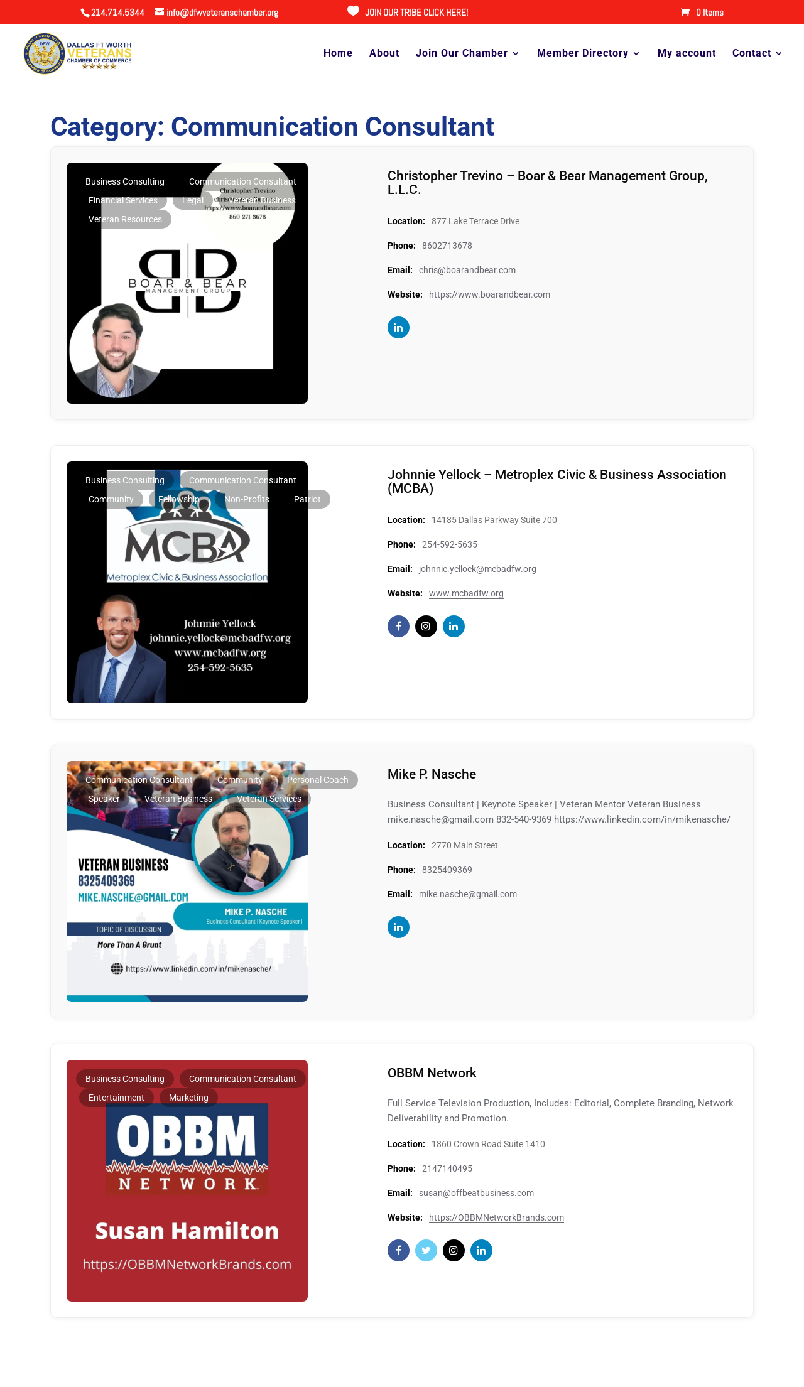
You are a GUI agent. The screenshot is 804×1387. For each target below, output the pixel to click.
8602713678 (447, 245)
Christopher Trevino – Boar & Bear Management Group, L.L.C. (555, 182)
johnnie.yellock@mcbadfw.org (477, 569)
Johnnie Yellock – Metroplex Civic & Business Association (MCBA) (526, 481)
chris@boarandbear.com (467, 270)
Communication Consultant (242, 181)
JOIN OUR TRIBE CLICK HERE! (416, 12)
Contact (751, 55)
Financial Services (123, 200)
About (384, 55)
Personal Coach (318, 780)
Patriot (307, 499)
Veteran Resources (125, 219)
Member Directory (583, 55)
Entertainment (116, 1098)
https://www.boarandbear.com (489, 294)
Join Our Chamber (462, 55)
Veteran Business (262, 200)
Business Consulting (125, 181)
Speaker (104, 799)
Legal (193, 200)
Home (338, 55)
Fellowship (179, 499)
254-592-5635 (449, 544)
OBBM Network (434, 1073)
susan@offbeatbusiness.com (476, 1193)
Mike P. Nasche (434, 774)
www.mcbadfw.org (466, 593)
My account (687, 55)
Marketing (189, 1098)
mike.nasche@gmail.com (468, 894)
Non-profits (246, 499)
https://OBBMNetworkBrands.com (496, 1217)
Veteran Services (269, 799)
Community (111, 499)
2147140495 (447, 1168)
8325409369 (447, 870)
